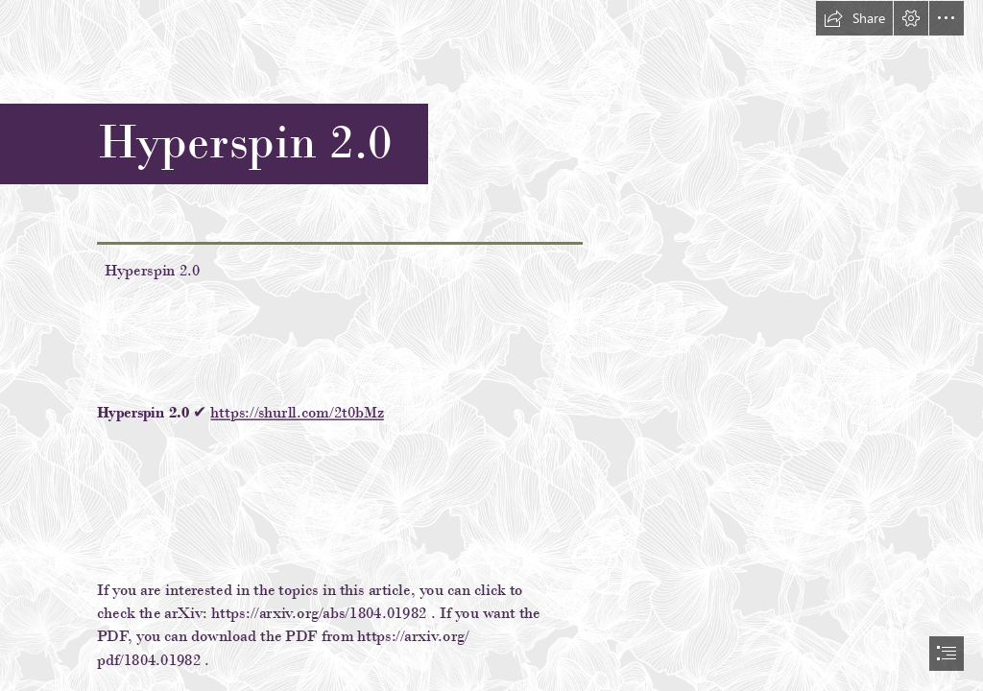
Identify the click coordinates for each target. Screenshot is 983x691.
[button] (854, 18)
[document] (491, 345)
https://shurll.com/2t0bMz (296, 412)
